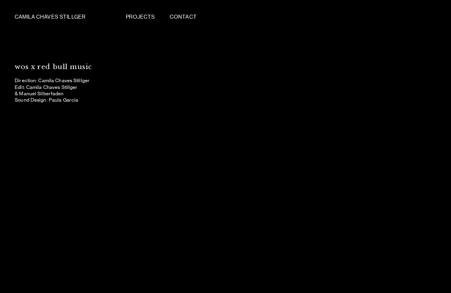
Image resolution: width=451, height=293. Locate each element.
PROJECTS (141, 16)
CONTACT (183, 16)
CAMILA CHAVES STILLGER (50, 16)
